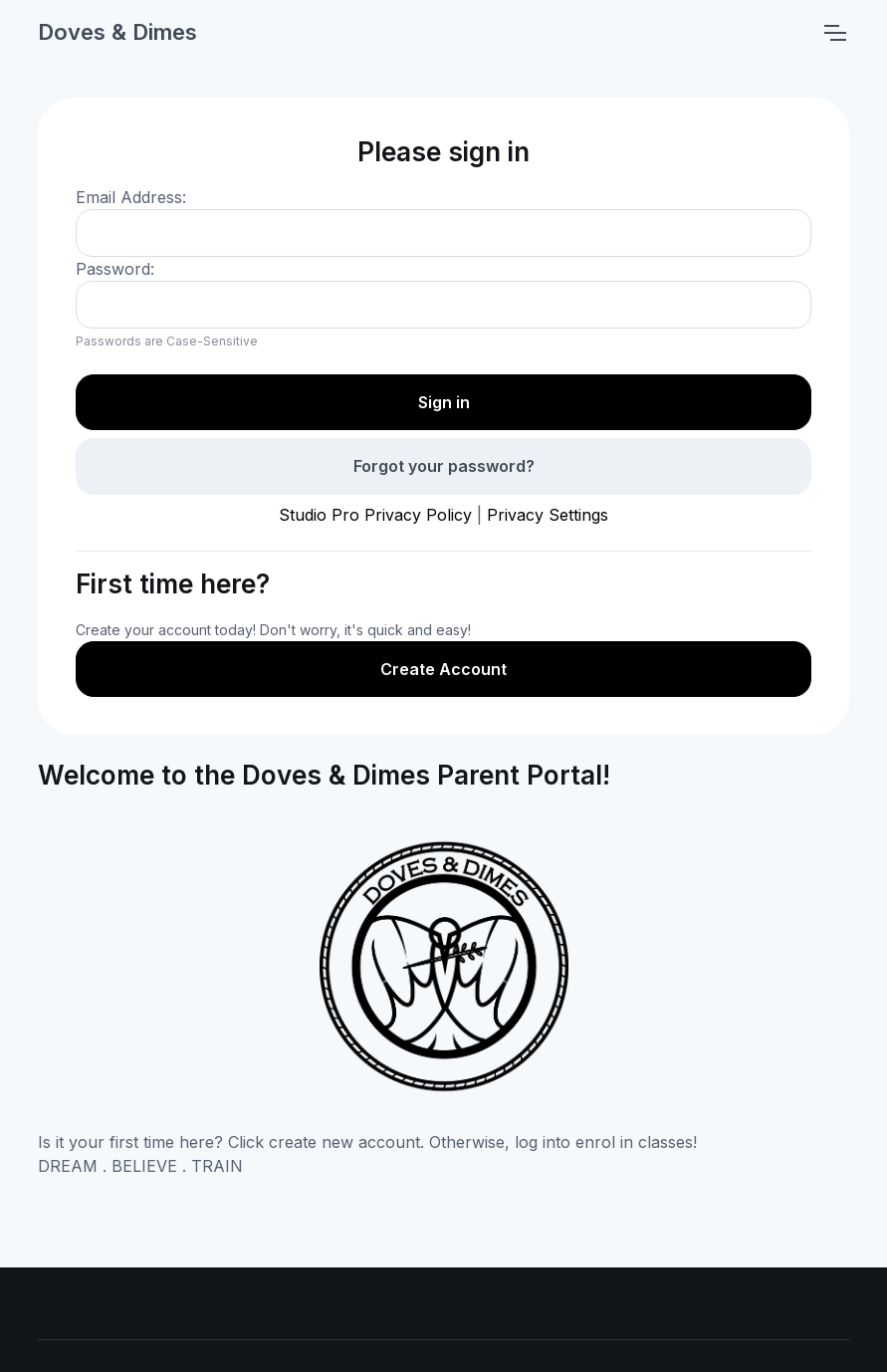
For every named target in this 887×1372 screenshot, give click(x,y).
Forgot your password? (444, 466)
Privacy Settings (547, 515)
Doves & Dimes (117, 32)
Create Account (443, 669)
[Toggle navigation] (834, 33)
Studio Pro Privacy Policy (375, 515)
